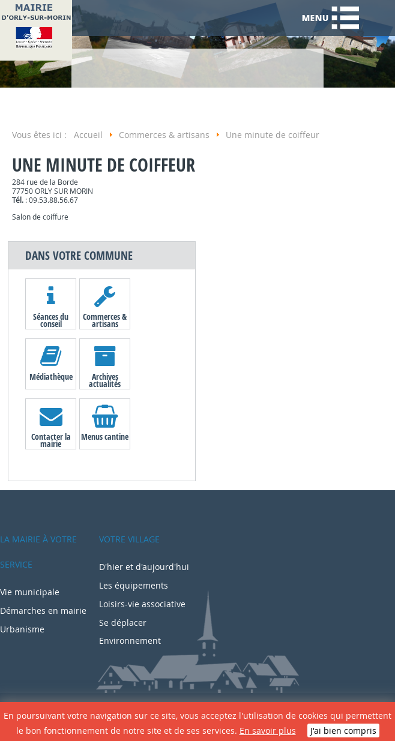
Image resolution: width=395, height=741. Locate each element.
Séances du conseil (50, 320)
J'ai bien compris (343, 730)
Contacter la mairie (51, 440)
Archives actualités (105, 380)
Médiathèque (51, 376)
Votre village (129, 539)
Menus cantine (104, 436)
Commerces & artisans (105, 320)
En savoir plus (268, 730)
